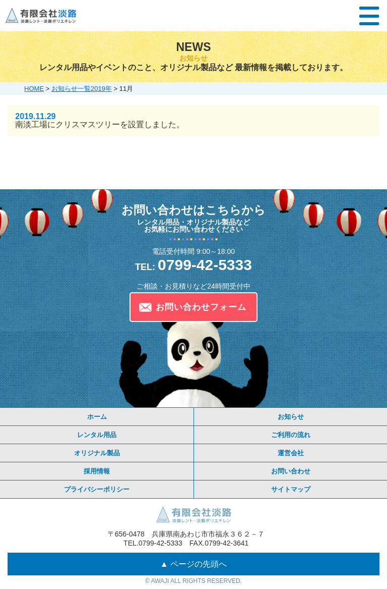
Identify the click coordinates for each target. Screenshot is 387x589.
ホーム (97, 416)
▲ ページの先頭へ (193, 564)
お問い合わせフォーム (201, 307)
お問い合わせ (290, 471)
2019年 (101, 88)
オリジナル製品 (97, 453)
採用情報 (97, 471)
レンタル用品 (96, 435)
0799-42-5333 (193, 264)
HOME (34, 88)
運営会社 (291, 453)
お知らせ (291, 416)
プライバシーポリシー (97, 489)
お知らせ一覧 (71, 88)
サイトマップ (290, 489)
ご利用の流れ (290, 435)
